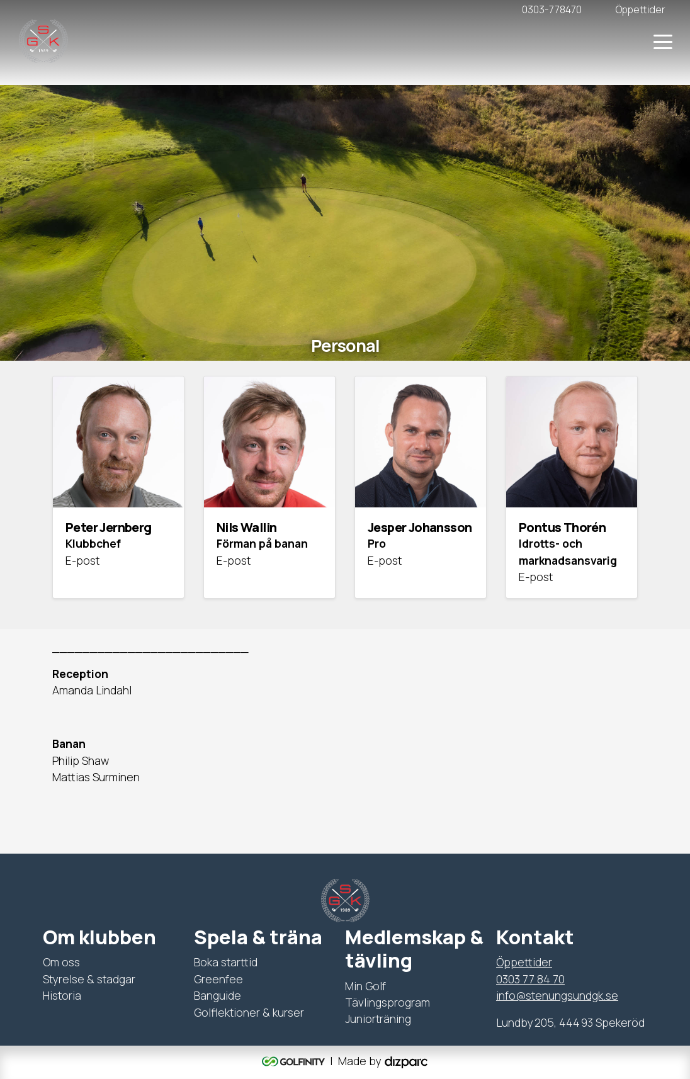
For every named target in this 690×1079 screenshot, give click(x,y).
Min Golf (365, 985)
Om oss (61, 961)
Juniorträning (378, 1018)
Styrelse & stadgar (89, 978)
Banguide (217, 995)
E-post (82, 560)
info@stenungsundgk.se (557, 995)
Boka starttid (225, 961)
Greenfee (218, 978)
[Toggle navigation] (663, 41)
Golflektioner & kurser (249, 1012)
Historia (62, 995)
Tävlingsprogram (387, 1002)
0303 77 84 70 (530, 978)
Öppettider (524, 961)
